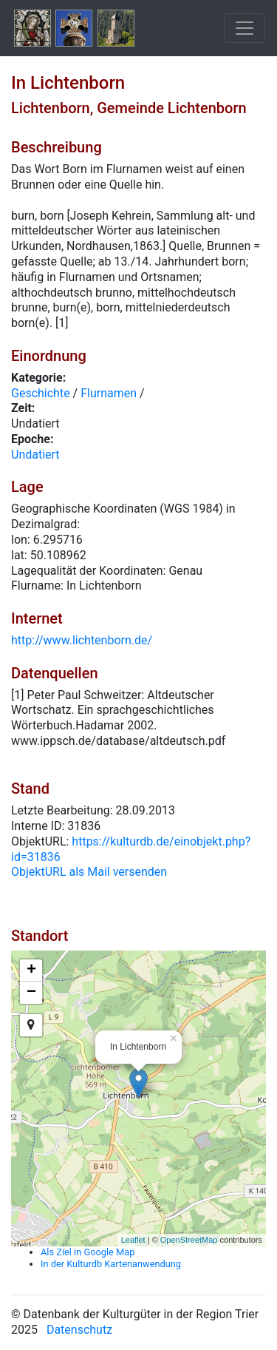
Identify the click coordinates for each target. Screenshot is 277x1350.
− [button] (31, 993)
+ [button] (31, 970)
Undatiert (35, 455)
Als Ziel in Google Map (87, 1252)
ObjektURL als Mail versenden (89, 872)
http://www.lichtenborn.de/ (81, 640)
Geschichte (40, 393)
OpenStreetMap (189, 1239)
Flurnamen (109, 393)
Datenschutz (79, 1330)
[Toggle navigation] (244, 28)
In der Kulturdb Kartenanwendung (111, 1263)
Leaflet (133, 1239)
